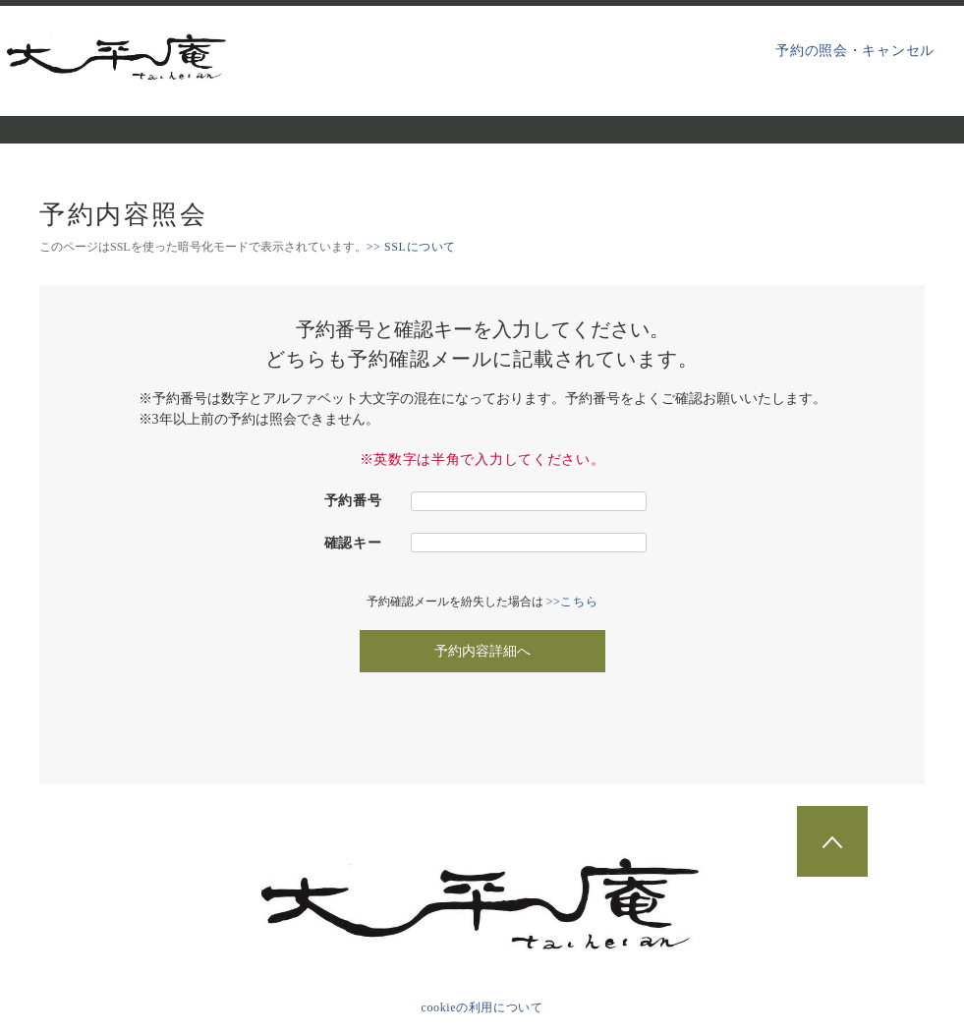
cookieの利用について (482, 1007)
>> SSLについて (411, 247)
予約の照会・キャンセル (855, 50)
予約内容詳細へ (482, 651)
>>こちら (572, 601)
